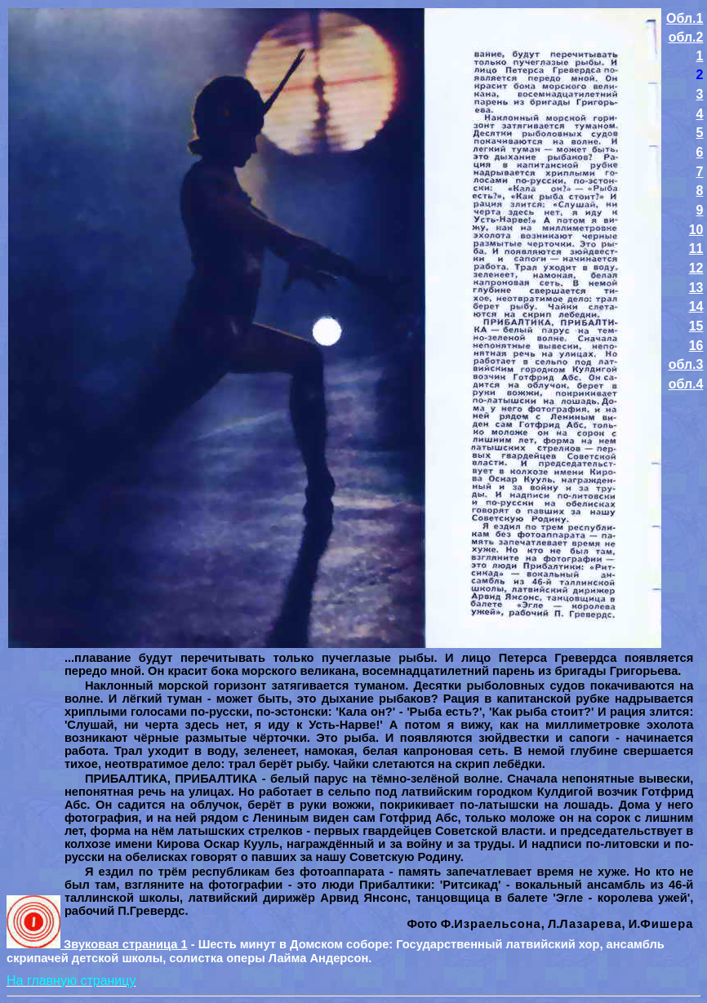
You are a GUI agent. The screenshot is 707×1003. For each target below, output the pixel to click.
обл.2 (686, 37)
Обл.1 (684, 18)
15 (696, 326)
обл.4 (686, 384)
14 (696, 306)
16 (696, 346)
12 (696, 268)
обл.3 (686, 364)
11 (696, 248)
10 (696, 230)
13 (696, 288)
